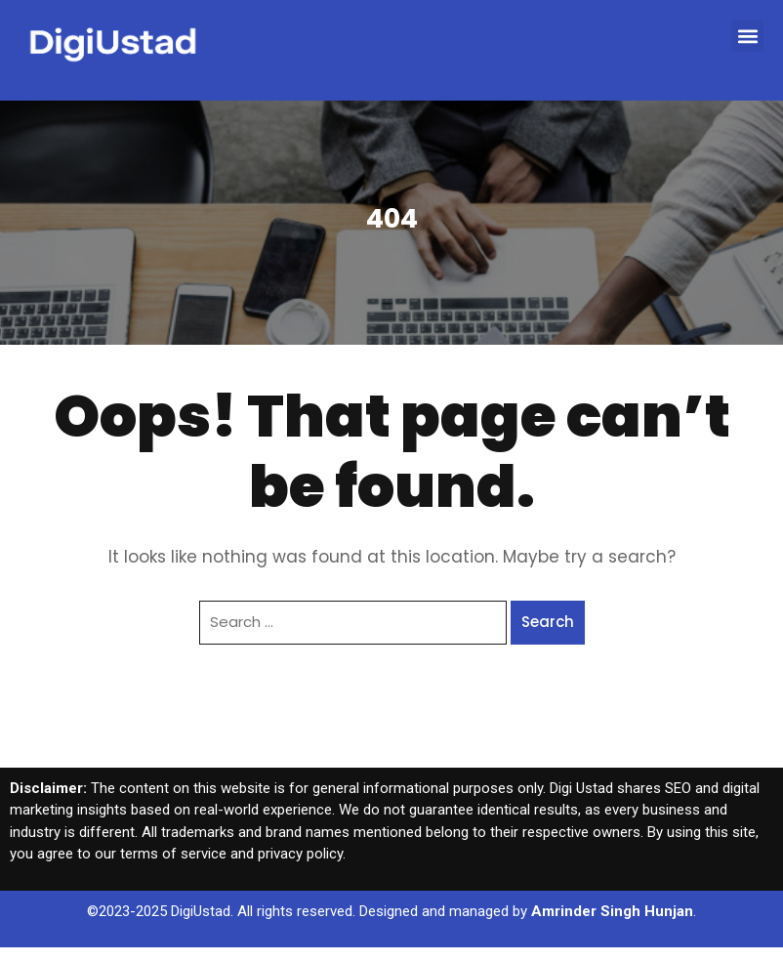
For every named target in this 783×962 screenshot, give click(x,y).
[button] (747, 36)
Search (547, 621)
